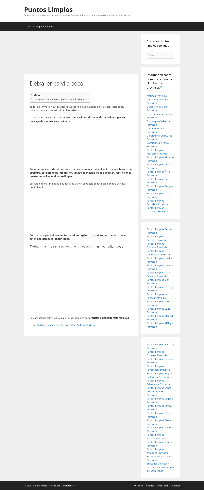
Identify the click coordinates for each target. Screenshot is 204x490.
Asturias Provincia (157, 95)
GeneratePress (68, 485)
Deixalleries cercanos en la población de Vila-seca (60, 99)
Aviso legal (162, 485)
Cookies (150, 485)
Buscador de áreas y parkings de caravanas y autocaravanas (160, 467)
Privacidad (138, 485)
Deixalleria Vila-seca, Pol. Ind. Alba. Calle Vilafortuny (66, 325)
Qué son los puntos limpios (40, 26)
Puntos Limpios (48, 9)
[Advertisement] (81, 53)
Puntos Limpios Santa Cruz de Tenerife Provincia (159, 391)
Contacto (175, 485)
